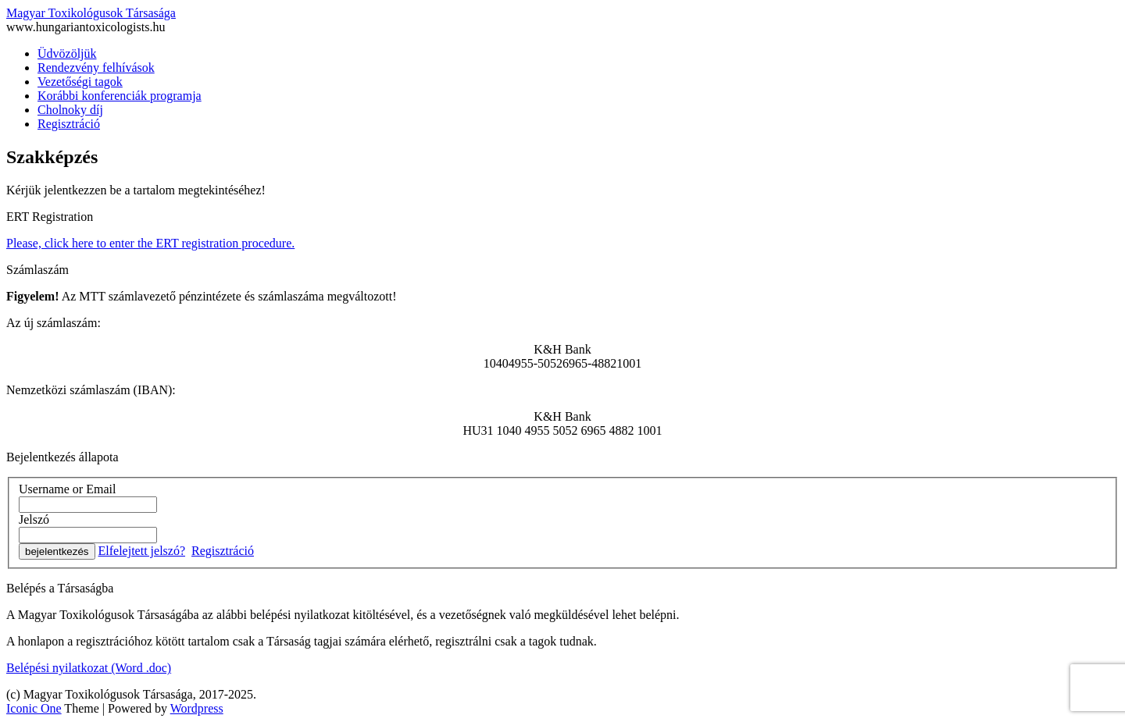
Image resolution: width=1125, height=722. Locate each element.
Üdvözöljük (67, 53)
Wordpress (196, 708)
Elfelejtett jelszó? (142, 550)
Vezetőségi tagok (80, 81)
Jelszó (34, 519)
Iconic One (34, 708)
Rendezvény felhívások (96, 67)
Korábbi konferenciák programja (120, 95)
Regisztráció (69, 123)
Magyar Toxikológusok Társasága (91, 13)
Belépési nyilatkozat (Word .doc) (88, 667)
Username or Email (67, 489)
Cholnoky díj (70, 109)
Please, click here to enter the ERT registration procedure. (150, 243)
